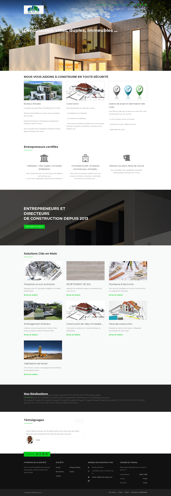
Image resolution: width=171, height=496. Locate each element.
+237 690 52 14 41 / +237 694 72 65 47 (112, 5)
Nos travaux (132, 9)
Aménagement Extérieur (37, 324)
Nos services (112, 492)
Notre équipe (104, 9)
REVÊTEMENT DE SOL (78, 284)
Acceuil (74, 9)
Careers (71, 472)
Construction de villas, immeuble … (84, 324)
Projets (120, 492)
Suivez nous (30, 454)
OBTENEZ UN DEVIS (34, 226)
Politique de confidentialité (139, 492)
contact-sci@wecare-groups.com (102, 477)
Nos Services (119, 9)
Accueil (58, 467)
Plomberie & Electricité (121, 284)
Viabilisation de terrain (36, 363)
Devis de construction (120, 324)
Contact (144, 9)
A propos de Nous (88, 9)
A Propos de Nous (74, 467)
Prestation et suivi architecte (39, 284)
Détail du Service (31, 295)
